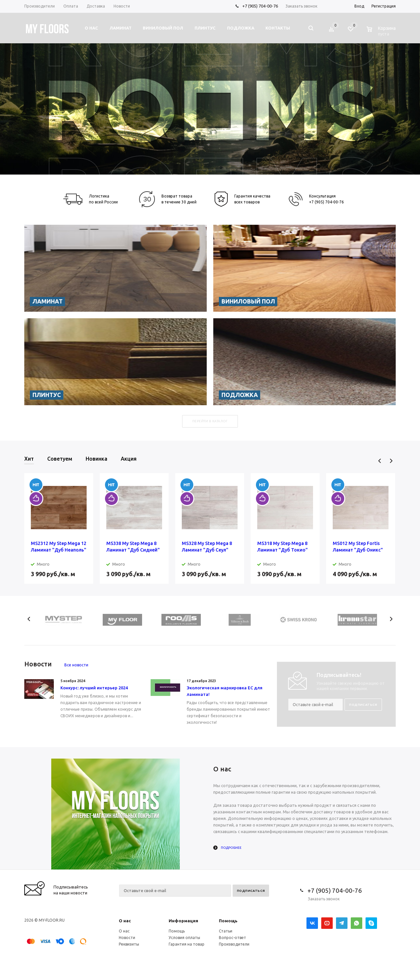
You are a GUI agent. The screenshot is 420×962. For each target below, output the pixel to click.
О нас (125, 920)
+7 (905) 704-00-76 (260, 6)
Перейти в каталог (210, 421)
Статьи (225, 931)
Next (391, 461)
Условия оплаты (184, 937)
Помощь (228, 920)
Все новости (76, 665)
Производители (234, 944)
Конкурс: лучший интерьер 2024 (94, 687)
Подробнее (231, 847)
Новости (127, 937)
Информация (183, 920)
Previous (380, 461)
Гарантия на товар (186, 944)
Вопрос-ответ (232, 937)
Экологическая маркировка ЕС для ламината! (224, 691)
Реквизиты (129, 944)
